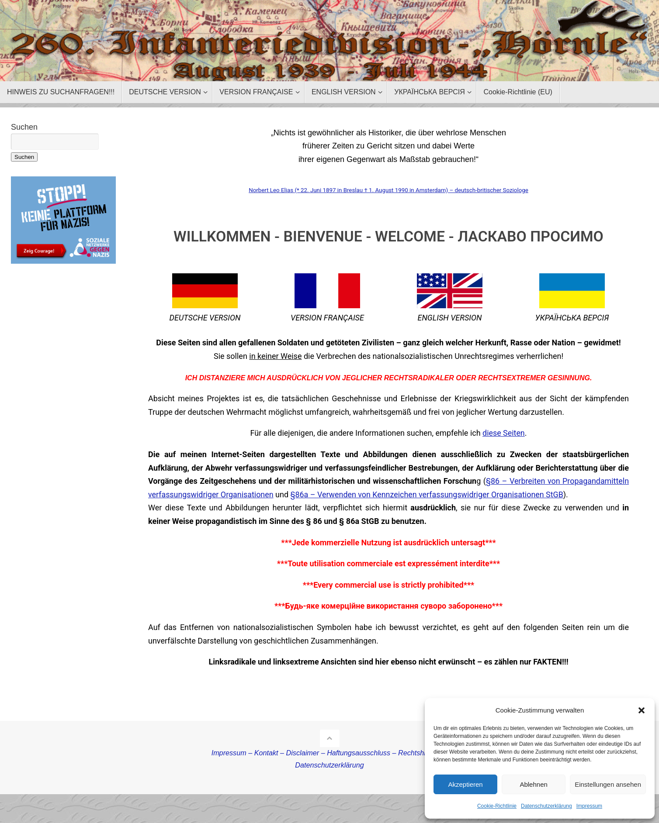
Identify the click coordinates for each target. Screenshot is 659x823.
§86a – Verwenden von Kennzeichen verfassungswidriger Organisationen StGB (428, 494)
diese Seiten (503, 432)
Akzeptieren (465, 784)
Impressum (589, 806)
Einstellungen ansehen (608, 784)
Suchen (24, 127)
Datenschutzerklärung (546, 806)
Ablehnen (533, 784)
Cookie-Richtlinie (497, 806)
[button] (641, 710)
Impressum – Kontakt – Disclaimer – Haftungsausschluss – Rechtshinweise (330, 753)
